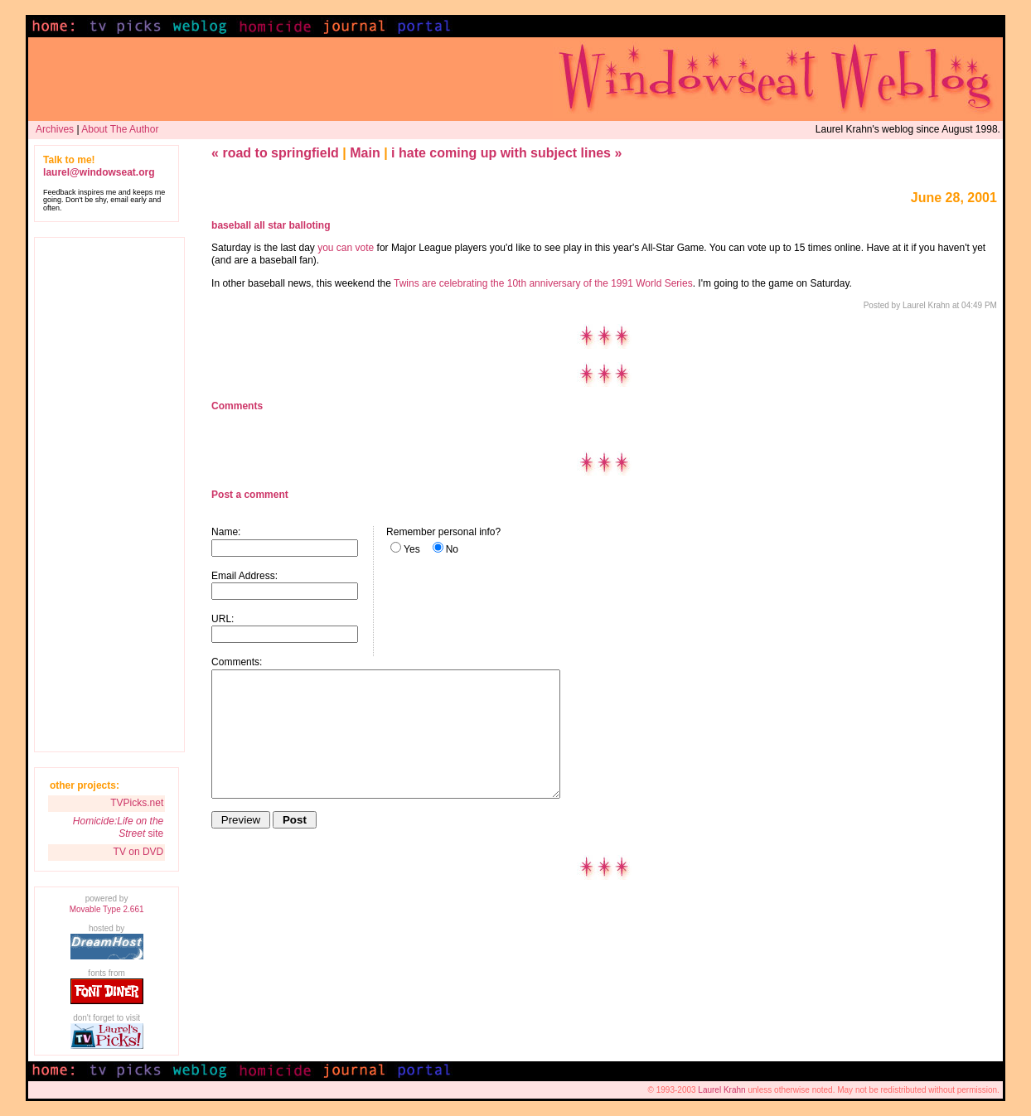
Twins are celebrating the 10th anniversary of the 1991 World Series (543, 283)
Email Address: (244, 576)
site (118, 827)
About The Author (119, 129)
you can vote (345, 248)
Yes (412, 549)
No (452, 549)
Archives (55, 129)
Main (365, 153)
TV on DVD (139, 852)
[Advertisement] (109, 494)
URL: (222, 619)
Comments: (236, 662)
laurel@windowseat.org (98, 172)
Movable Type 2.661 (107, 909)
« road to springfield (275, 153)
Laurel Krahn (721, 1089)
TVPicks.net (136, 803)
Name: (225, 532)
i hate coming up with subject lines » (506, 153)
